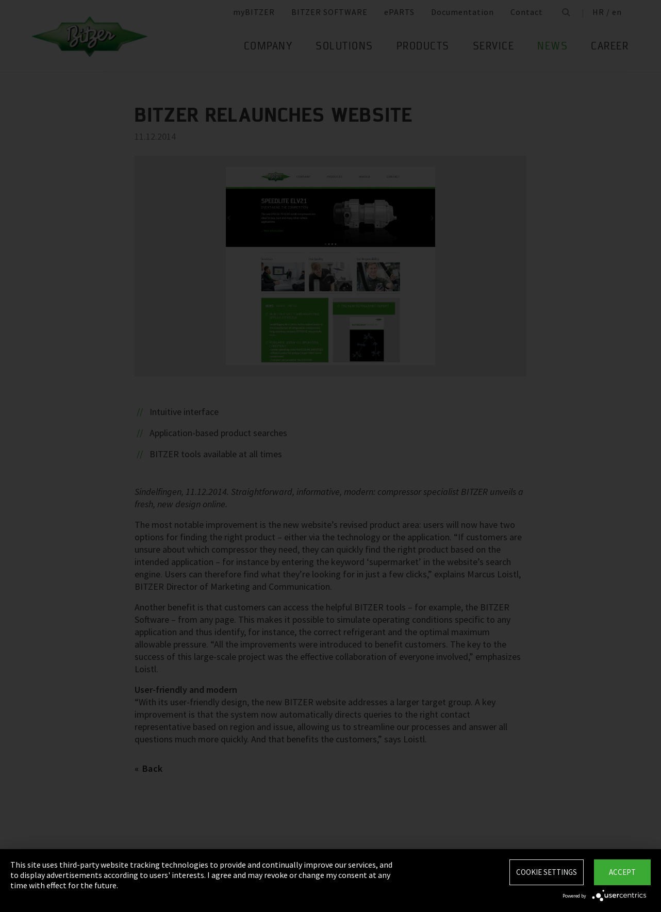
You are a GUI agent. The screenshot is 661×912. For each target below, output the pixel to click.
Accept (622, 872)
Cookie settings (546, 872)
